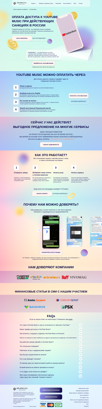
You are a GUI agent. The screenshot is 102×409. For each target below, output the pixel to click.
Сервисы (33, 3)
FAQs (74, 3)
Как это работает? (84, 395)
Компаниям (58, 3)
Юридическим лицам (83, 388)
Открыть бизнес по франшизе (81, 402)
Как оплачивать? (67, 3)
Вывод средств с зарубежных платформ (79, 393)
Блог (87, 404)
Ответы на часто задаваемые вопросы (79, 399)
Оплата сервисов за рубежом (20, 9)
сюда (70, 319)
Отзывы (81, 3)
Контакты (86, 406)
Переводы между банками (82, 390)
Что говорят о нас (84, 397)
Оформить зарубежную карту (46, 3)
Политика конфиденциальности (19, 406)
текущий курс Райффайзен (62, 139)
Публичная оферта (32, 406)
